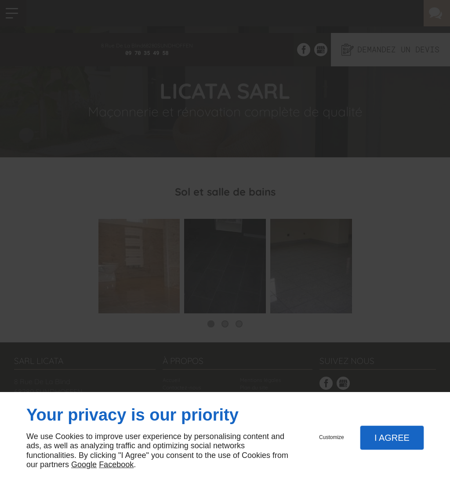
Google (84, 464)
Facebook (116, 464)
